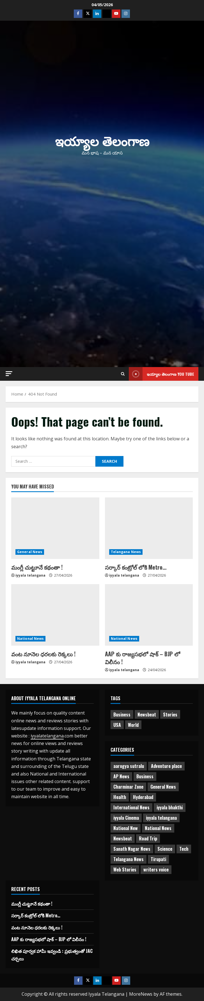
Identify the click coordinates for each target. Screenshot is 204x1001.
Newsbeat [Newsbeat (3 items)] (146, 714)
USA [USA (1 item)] (117, 725)
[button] (9, 373)
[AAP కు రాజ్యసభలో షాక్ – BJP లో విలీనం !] (149, 615)
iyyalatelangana (47, 736)
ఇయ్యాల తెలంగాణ (102, 140)
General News (29, 551)
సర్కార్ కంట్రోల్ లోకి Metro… (135, 567)
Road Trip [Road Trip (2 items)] (148, 838)
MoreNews (140, 994)
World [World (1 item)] (133, 725)
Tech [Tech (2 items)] (183, 848)
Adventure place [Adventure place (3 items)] (166, 766)
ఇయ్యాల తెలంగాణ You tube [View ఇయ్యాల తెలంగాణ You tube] (161, 374)
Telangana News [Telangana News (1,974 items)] (128, 859)
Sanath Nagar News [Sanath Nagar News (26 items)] (131, 848)
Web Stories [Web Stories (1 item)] (124, 869)
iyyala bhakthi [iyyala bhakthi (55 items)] (170, 807)
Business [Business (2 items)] (121, 714)
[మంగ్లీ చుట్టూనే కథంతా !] (55, 528)
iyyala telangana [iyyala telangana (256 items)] (161, 817)
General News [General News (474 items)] (163, 786)
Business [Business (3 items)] (144, 776)
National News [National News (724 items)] (158, 828)
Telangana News (126, 551)
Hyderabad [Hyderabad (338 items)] (143, 797)
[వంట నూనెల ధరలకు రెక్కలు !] (55, 615)
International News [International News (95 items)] (131, 807)
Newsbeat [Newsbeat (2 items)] (122, 838)
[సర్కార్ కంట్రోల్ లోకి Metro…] (149, 528)
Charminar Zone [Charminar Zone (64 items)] (128, 786)
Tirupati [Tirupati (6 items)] (158, 859)
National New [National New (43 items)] (125, 828)
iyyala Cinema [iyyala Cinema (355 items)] (126, 817)
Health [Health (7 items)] (119, 797)
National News (30, 638)
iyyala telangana (30, 575)
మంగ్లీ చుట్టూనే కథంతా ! (37, 567)
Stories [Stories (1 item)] (170, 714)
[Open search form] (123, 373)
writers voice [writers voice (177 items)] (156, 869)
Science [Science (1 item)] (164, 848)
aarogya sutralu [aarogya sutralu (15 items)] (128, 766)
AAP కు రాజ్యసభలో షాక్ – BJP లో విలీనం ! (142, 658)
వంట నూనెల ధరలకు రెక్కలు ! (43, 654)
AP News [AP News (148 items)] (121, 776)
